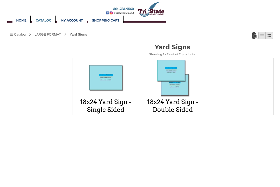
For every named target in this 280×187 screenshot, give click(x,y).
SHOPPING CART (105, 20)
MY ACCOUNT (72, 20)
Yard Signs (78, 34)
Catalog (18, 34)
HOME (21, 20)
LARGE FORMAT (48, 34)
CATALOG (43, 20)
